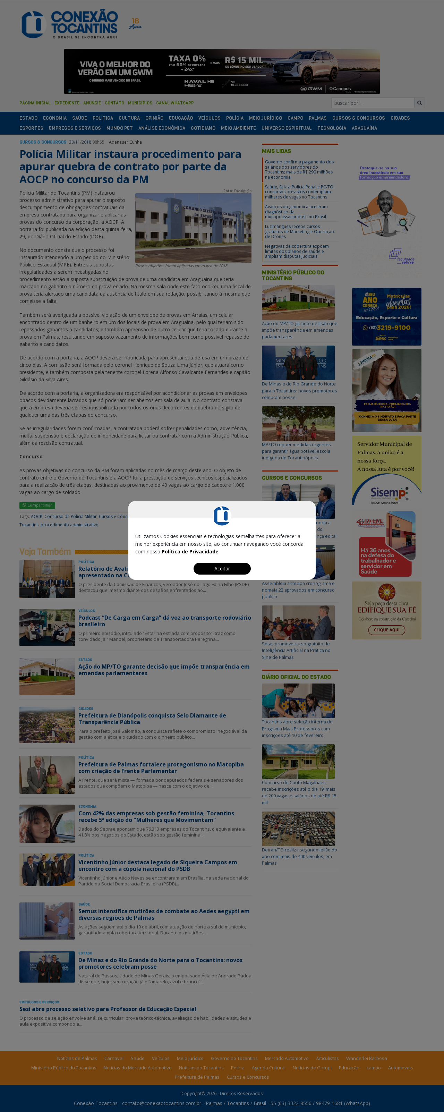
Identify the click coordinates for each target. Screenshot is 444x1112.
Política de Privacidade (190, 551)
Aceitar (222, 568)
